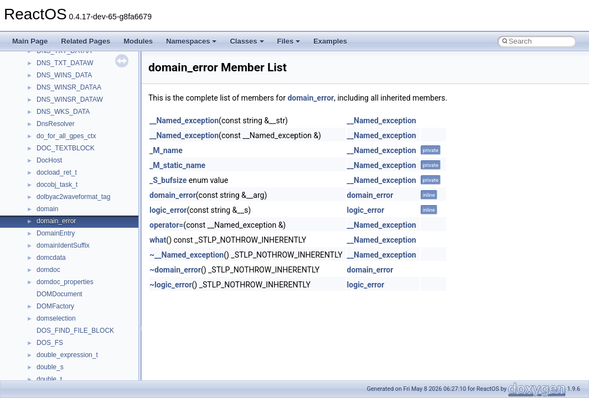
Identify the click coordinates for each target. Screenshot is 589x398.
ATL (42, 201)
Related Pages (85, 41)
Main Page (30, 41)
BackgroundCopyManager (75, 213)
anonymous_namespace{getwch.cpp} (92, 67)
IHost (44, 298)
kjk (41, 334)
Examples (330, 41)
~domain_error (175, 269)
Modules (138, 41)
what (157, 239)
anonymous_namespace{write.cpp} (88, 176)
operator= (166, 225)
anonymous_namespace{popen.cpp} (90, 115)
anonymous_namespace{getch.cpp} (89, 55)
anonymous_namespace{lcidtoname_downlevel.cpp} (114, 79)
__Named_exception (184, 120)
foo (41, 273)
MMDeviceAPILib (62, 359)
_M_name (166, 150)
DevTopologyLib (60, 261)
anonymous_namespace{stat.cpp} (87, 140)
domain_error (310, 97)
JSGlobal (50, 322)
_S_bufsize (168, 180)
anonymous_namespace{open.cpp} (89, 103)
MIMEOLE (52, 346)
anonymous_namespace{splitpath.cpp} (94, 128)
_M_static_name (177, 165)
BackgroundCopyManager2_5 (81, 237)
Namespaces (191, 41)
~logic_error (170, 284)
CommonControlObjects (72, 249)
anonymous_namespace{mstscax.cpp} (93, 91)
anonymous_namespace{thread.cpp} (90, 152)
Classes (247, 41)
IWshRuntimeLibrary (67, 310)
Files (289, 41)
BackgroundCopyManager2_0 (81, 225)
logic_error (168, 210)
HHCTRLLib (55, 286)
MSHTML (51, 371)
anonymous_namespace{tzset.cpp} (88, 164)
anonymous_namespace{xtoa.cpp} (87, 188)
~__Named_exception (186, 254)
